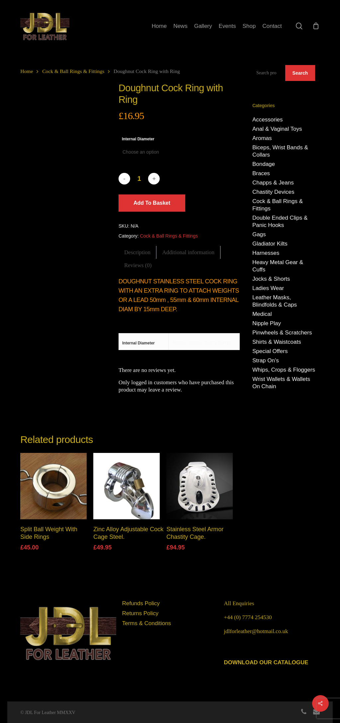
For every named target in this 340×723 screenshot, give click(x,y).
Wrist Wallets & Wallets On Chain (281, 383)
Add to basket (151, 203)
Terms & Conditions (146, 623)
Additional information (188, 252)
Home (26, 71)
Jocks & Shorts (271, 279)
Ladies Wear (268, 288)
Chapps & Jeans (273, 183)
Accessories (267, 119)
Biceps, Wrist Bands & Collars (280, 151)
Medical (262, 314)
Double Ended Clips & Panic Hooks (279, 221)
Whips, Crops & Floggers (283, 370)
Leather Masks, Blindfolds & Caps (274, 301)
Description (137, 252)
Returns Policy (140, 613)
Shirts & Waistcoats (276, 342)
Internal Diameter (138, 139)
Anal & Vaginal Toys (277, 129)
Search (300, 73)
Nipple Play (266, 323)
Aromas (262, 138)
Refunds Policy (141, 603)
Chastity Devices (273, 192)
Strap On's (265, 360)
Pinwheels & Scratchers (282, 332)
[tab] (137, 252)
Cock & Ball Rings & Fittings (73, 71)
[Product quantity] (139, 178)
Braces (261, 173)
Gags (259, 234)
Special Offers (270, 351)
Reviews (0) (138, 265)
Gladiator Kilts (270, 244)
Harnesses (265, 253)
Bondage (263, 164)
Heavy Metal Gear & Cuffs (277, 266)
